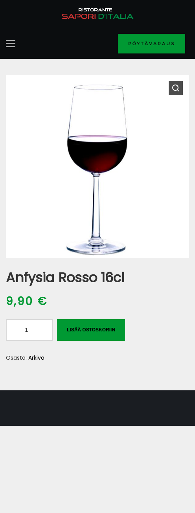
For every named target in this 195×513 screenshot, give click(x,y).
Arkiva (36, 358)
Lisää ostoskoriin (91, 330)
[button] (176, 88)
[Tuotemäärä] (29, 330)
